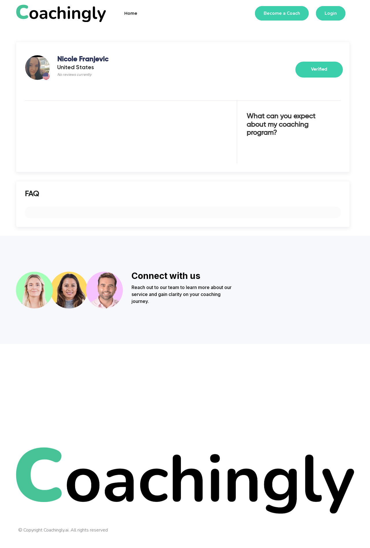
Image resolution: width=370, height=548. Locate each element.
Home (130, 13)
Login (331, 13)
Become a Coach (282, 13)
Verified (319, 69)
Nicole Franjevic (82, 59)
